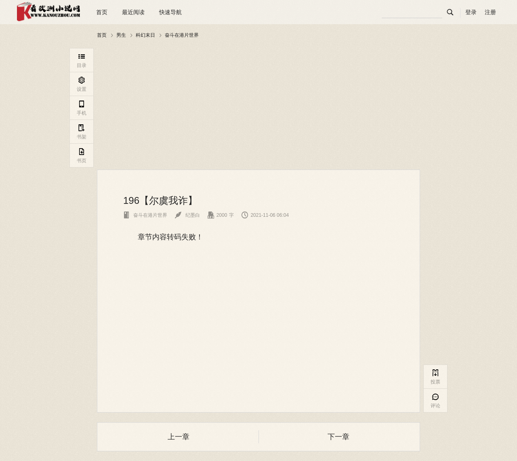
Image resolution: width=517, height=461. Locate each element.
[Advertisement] (258, 104)
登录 (471, 12)
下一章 (338, 437)
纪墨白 (187, 215)
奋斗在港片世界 (182, 35)
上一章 (178, 437)
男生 (121, 35)
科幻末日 (145, 35)
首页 (101, 12)
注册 (490, 12)
